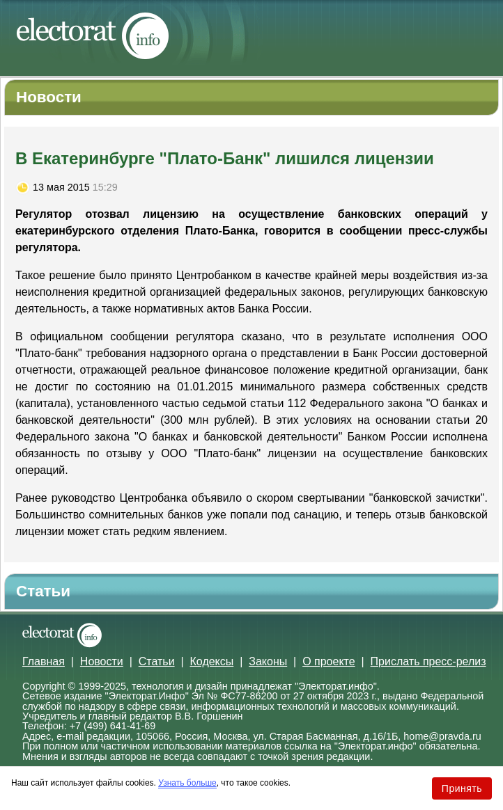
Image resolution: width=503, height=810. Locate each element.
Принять (462, 788)
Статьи (157, 661)
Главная (43, 661)
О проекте (328, 661)
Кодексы (212, 661)
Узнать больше (187, 783)
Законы (268, 661)
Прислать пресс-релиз (428, 661)
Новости (101, 661)
